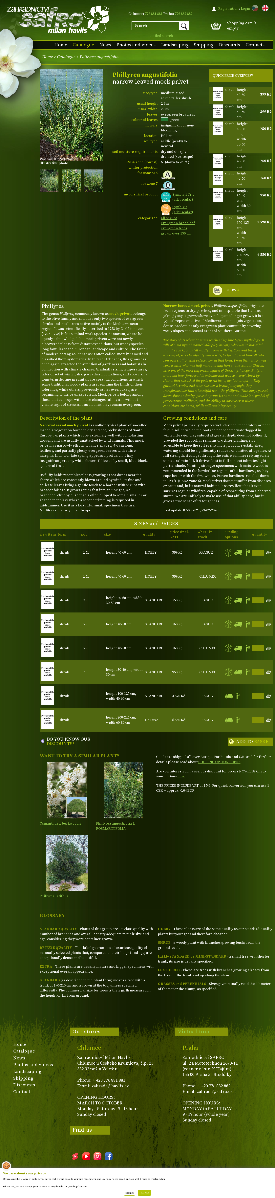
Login (245, 8)
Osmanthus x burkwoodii (60, 823)
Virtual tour (194, 1031)
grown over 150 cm (176, 233)
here (181, 776)
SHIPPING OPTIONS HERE (219, 762)
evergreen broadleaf (178, 223)
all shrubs (169, 218)
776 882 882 (183, 13)
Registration (228, 8)
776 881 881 (153, 13)
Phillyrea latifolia (54, 896)
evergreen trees (174, 228)
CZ (254, 7)
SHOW (234, 290)
